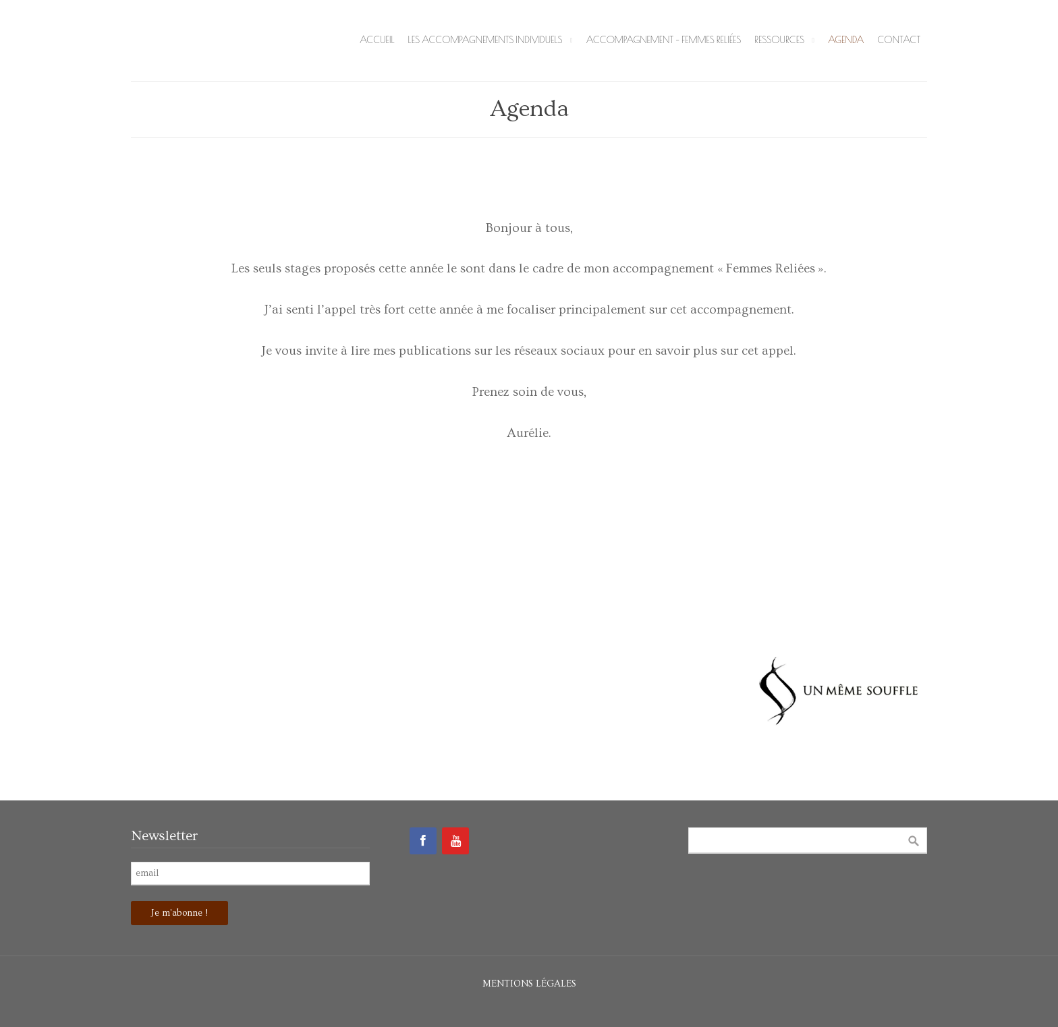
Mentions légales (529, 983)
